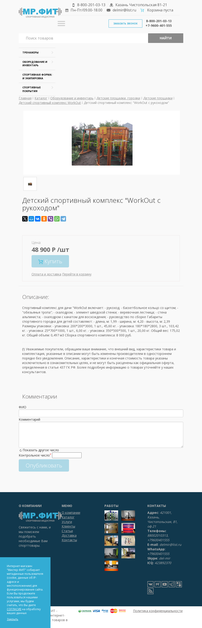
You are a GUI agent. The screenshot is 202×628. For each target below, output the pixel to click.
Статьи (67, 531)
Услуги (67, 522)
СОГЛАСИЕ (14, 609)
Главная (25, 98)
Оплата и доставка (46, 274)
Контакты (69, 540)
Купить (50, 261)
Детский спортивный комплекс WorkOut (50, 102)
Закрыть (12, 619)
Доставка (69, 535)
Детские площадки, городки (118, 98)
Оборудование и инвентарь (71, 98)
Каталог (41, 98)
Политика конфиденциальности (158, 611)
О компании (71, 512)
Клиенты (68, 526)
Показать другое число (41, 450)
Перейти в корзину (76, 274)
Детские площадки (158, 98)
